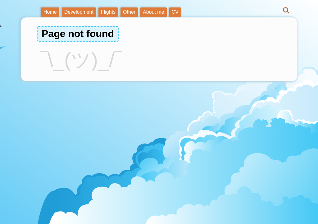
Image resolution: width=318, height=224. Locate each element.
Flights (108, 12)
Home (50, 12)
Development (78, 12)
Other (129, 12)
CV (175, 12)
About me (153, 12)
